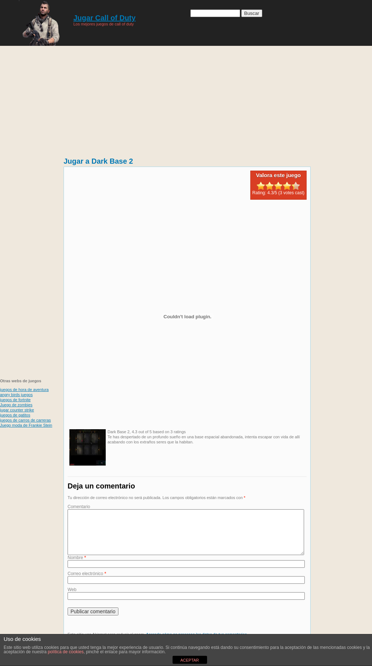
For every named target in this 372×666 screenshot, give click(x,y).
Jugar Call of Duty (104, 18)
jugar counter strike (17, 410)
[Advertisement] (186, 98)
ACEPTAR (189, 660)
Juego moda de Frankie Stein (26, 425)
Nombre (77, 566)
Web (72, 598)
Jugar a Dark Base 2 (98, 161)
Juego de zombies (16, 405)
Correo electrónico (87, 582)
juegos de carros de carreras (25, 420)
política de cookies (66, 651)
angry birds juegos (16, 394)
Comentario (79, 506)
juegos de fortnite (15, 400)
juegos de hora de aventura (24, 389)
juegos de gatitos (15, 415)
